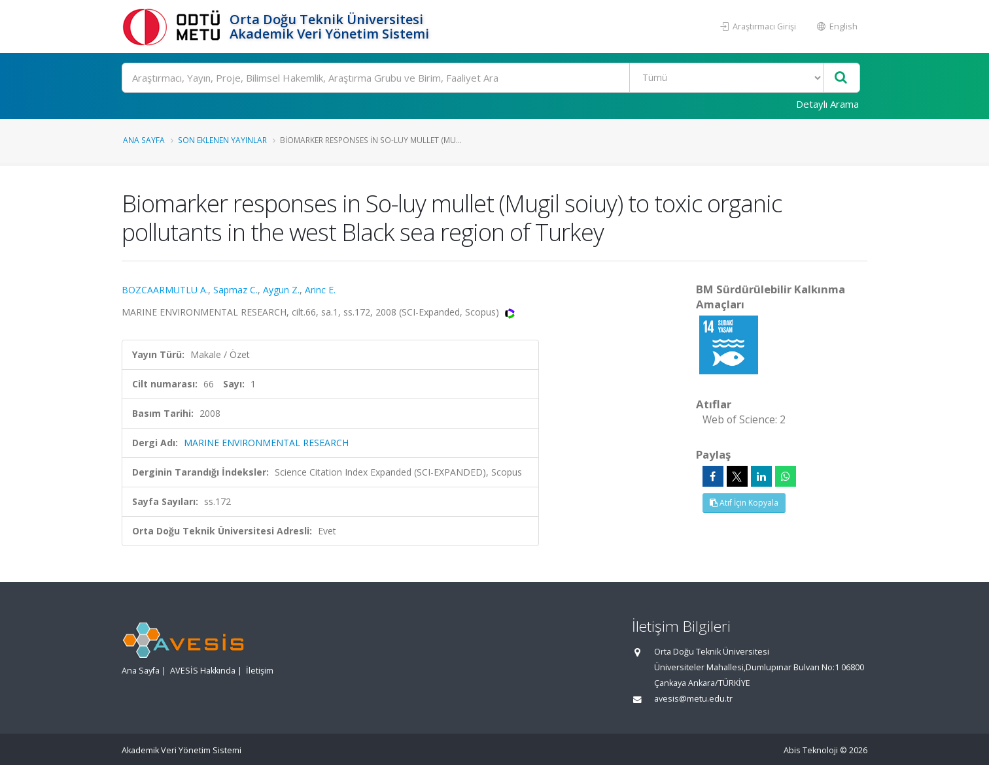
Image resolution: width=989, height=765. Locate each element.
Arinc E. (320, 290)
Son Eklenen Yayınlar (222, 140)
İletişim (259, 670)
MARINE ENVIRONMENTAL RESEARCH (266, 442)
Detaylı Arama (827, 103)
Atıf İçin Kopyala (744, 502)
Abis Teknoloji (811, 750)
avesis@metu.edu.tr (693, 698)
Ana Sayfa (144, 140)
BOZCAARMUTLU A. (165, 290)
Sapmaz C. (235, 290)
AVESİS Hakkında (202, 670)
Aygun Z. (281, 290)
